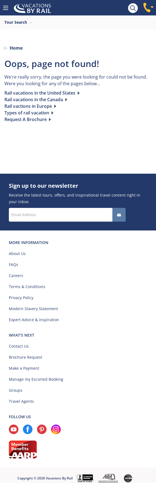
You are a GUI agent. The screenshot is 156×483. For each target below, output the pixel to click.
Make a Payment (24, 368)
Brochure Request (25, 357)
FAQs (13, 264)
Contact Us (19, 346)
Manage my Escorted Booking (36, 379)
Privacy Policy (21, 297)
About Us (17, 253)
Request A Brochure (25, 119)
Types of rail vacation (26, 113)
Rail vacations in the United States (39, 93)
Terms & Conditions (27, 286)
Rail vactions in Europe (28, 106)
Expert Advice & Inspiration (34, 319)
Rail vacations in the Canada (33, 99)
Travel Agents (21, 401)
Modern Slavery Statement (33, 308)
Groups (15, 390)
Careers (16, 275)
